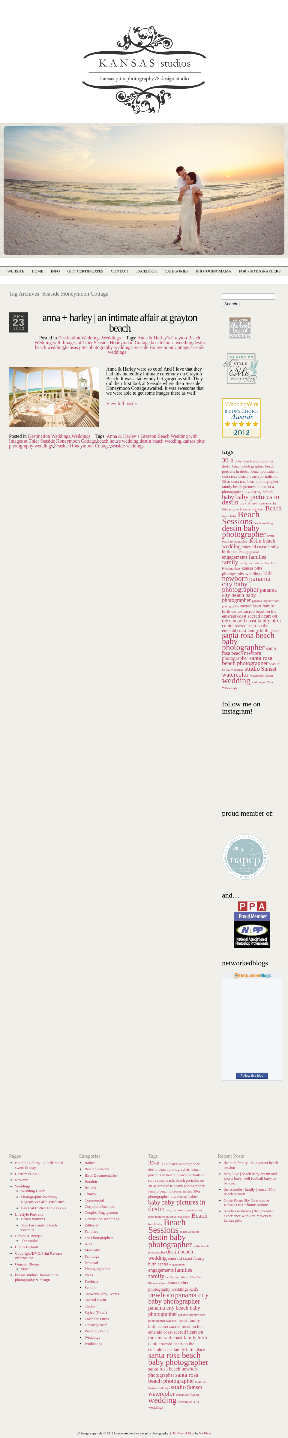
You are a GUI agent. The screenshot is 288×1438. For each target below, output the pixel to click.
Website (16, 271)
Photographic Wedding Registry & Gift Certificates (42, 1199)
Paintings (92, 1256)
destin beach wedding (161, 441)
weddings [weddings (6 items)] (229, 687)
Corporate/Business (100, 1206)
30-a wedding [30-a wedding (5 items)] (252, 492)
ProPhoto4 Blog (183, 1433)
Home (37, 271)
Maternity (92, 1250)
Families (91, 1231)
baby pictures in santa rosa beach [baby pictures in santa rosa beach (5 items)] (169, 1216)
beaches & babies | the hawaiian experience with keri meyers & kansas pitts (249, 1216)
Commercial (94, 1200)
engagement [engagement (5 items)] (251, 552)
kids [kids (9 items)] (267, 573)
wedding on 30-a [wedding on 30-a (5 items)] (262, 682)
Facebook (146, 271)
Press (89, 1275)
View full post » (121, 403)
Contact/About (26, 1247)
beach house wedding (171, 342)
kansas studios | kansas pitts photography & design (36, 1277)
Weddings (111, 337)
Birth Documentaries (101, 1175)
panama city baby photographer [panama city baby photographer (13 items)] (246, 584)
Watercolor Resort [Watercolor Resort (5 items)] (261, 675)
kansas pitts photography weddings (98, 347)
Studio (90, 1306)
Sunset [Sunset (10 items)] (269, 669)
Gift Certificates (86, 271)
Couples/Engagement (101, 1212)
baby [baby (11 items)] (228, 497)
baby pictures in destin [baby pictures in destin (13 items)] (250, 499)
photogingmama (213, 271)
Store (25, 1269)
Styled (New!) (96, 1312)
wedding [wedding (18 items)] (236, 680)
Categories (176, 271)
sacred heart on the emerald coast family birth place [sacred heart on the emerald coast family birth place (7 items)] (250, 628)
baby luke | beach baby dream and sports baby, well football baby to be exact (250, 1178)
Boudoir (91, 1181)
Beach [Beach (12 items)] (274, 508)
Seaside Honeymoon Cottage (161, 347)
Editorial (91, 1225)
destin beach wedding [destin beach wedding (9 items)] (248, 543)
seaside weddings (128, 445)
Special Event (95, 1300)
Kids (88, 1243)
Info (55, 271)
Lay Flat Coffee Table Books (43, 1208)
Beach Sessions (97, 1169)
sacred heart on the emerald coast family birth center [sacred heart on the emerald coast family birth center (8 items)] (251, 620)
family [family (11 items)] (230, 562)
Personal (91, 1262)
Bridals (90, 1187)
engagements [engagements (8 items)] (235, 557)
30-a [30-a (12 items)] (227, 460)
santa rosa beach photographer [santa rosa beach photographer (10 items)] (247, 660)
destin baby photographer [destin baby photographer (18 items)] (244, 531)
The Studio (29, 1240)
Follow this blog (252, 1075)
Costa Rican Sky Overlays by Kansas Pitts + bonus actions (247, 1202)
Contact (120, 271)
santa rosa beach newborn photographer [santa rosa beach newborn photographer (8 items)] (249, 653)
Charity (90, 1194)
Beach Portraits (33, 1219)
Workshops (93, 1343)
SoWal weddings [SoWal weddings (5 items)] (233, 669)
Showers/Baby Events (102, 1294)
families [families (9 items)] (257, 557)
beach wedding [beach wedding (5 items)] (263, 523)
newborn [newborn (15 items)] (235, 578)
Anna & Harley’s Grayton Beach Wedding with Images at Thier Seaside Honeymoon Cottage (117, 340)
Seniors (90, 1287)
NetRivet (205, 1433)
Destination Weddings (79, 337)
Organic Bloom (27, 1264)
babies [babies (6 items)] (268, 491)
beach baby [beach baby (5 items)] (155, 1224)
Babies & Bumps (28, 1236)
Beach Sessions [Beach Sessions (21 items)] (241, 518)
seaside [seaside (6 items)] (274, 663)
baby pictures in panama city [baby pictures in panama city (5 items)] (258, 503)
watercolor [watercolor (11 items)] (235, 674)
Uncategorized (96, 1324)
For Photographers (260, 271)
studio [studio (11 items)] (252, 668)
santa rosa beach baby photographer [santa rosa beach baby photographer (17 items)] (178, 1359)
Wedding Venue (97, 1331)
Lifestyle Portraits (29, 1214)
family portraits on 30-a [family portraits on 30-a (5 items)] (254, 563)
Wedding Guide (33, 1191)
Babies (90, 1162)
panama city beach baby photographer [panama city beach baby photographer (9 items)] (249, 595)
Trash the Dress (97, 1318)
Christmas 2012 (27, 1174)
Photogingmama (97, 1268)
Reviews (21, 1180)
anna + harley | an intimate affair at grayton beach (119, 323)
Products (91, 1281)
